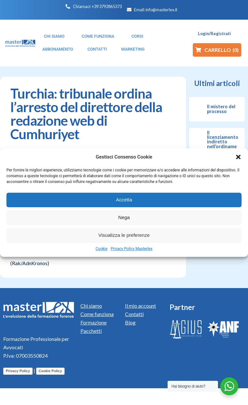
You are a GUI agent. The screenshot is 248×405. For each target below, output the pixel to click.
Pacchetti (91, 331)
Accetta (124, 199)
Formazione (93, 322)
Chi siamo (91, 306)
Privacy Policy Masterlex (132, 248)
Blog (130, 322)
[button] (238, 157)
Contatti (134, 314)
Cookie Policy (50, 371)
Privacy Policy (18, 371)
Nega (124, 217)
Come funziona (97, 314)
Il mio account (140, 306)
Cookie (102, 248)
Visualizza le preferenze (124, 235)
